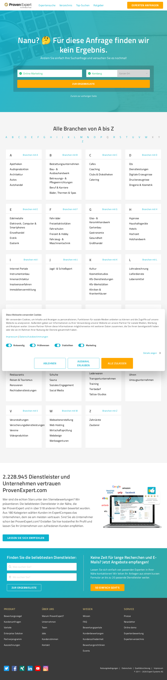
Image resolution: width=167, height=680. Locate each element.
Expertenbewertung (115, 633)
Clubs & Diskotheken (101, 174)
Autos (13, 179)
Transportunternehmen (102, 378)
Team (38, 627)
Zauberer (94, 425)
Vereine (14, 430)
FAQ (73, 621)
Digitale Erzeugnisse (140, 174)
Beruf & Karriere (59, 187)
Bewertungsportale (80, 627)
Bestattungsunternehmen (64, 164)
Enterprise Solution (13, 633)
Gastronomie (96, 232)
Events (74, 650)
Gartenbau (95, 227)
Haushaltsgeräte (138, 223)
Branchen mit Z (109, 410)
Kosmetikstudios (98, 274)
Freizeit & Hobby (59, 234)
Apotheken (16, 164)
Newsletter (111, 621)
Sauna (53, 380)
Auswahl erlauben (83, 367)
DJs (131, 164)
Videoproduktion (19, 435)
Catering (94, 179)
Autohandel (16, 185)
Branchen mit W (70, 410)
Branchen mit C (109, 154)
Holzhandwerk (137, 239)
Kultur (93, 268)
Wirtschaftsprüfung (61, 430)
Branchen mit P (149, 309)
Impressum (40, 340)
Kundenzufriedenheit (81, 639)
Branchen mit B (70, 154)
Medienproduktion (20, 319)
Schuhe (54, 374)
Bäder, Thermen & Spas (63, 192)
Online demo (112, 627)
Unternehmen (43, 621)
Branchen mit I (31, 259)
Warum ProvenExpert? (47, 616)
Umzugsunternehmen (141, 380)
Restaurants (17, 374)
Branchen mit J (70, 259)
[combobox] (49, 73)
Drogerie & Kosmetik (140, 185)
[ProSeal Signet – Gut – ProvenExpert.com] (151, 622)
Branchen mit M (30, 309)
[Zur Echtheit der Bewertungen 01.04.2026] (151, 644)
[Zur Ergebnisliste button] (83, 84)
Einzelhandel (17, 232)
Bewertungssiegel (13, 616)
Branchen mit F (70, 209)
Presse (109, 616)
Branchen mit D (149, 154)
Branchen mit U (149, 360)
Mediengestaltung (20, 329)
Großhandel (96, 243)
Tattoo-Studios (97, 394)
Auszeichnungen (12, 644)
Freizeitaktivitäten (60, 223)
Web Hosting (57, 425)
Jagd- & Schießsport (61, 268)
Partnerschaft (137, 340)
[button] (47, 5)
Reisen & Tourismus (21, 380)
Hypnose (134, 218)
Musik (13, 334)
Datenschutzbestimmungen (61, 340)
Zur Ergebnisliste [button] (83, 84)
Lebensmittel (136, 279)
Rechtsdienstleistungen (23, 390)
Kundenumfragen (12, 621)
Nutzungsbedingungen (109, 668)
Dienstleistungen (138, 169)
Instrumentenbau (20, 274)
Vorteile (7, 627)
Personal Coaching (139, 334)
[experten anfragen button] (145, 5)
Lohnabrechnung (138, 268)
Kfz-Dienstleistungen (101, 279)
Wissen (74, 616)
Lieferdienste (136, 274)
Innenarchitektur (19, 279)
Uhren (132, 374)
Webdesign (56, 435)
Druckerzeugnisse (139, 179)
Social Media (57, 390)
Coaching (94, 169)
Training (94, 384)
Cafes (92, 164)
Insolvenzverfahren (21, 284)
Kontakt (40, 644)
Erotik (13, 238)
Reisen (13, 369)
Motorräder (16, 324)
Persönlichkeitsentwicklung (144, 319)
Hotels (133, 228)
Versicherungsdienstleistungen (27, 425)
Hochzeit (134, 234)
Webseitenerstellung (61, 420)
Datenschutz (126, 668)
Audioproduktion (19, 169)
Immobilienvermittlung (23, 289)
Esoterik (14, 243)
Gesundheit (95, 238)
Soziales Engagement (62, 385)
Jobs (38, 633)
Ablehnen (50, 367)
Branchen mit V (30, 410)
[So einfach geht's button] (107, 587)
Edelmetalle (16, 218)
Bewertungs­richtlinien (82, 644)
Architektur (16, 174)
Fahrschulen (56, 228)
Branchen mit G (109, 209)
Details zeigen (122, 356)
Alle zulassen (117, 367)
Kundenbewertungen (81, 633)
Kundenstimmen (44, 639)
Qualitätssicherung (142, 668)
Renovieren (16, 385)
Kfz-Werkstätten (98, 284)
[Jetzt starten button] (26, 537)
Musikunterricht (19, 340)
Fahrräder (55, 218)
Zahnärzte (95, 420)
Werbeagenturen (59, 440)
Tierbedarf (95, 389)
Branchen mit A (30, 154)
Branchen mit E (30, 209)
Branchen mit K (109, 259)
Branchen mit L (149, 259)
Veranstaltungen (19, 420)
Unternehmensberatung (142, 369)
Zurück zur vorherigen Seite (83, 95)
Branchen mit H (149, 209)
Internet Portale (19, 268)
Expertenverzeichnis (116, 639)
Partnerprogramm (13, 639)
